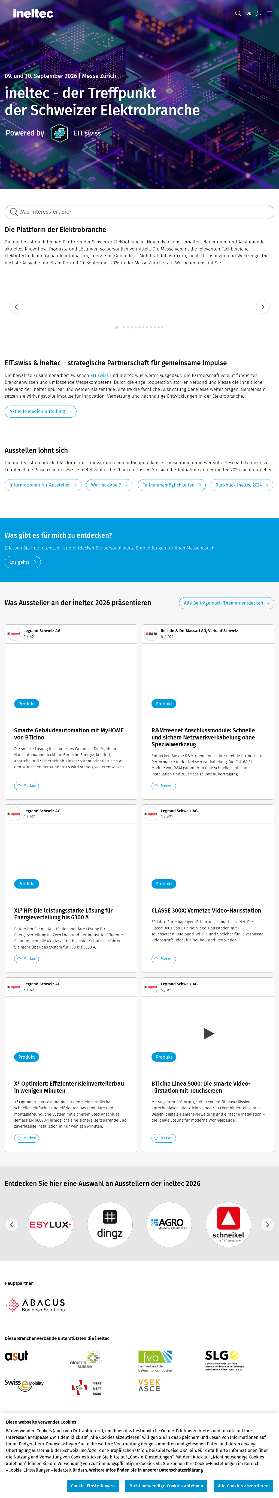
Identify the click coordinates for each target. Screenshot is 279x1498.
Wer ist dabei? (106, 485)
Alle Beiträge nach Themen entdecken (223, 603)
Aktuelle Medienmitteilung (37, 411)
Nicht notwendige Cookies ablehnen (166, 1485)
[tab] (116, 327)
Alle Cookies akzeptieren (243, 1485)
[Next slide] (263, 307)
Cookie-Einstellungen (93, 1485)
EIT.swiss (99, 375)
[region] (139, 1455)
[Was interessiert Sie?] (139, 212)
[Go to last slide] (16, 307)
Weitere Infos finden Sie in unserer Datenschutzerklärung (146, 1470)
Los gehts (19, 562)
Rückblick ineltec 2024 (239, 485)
